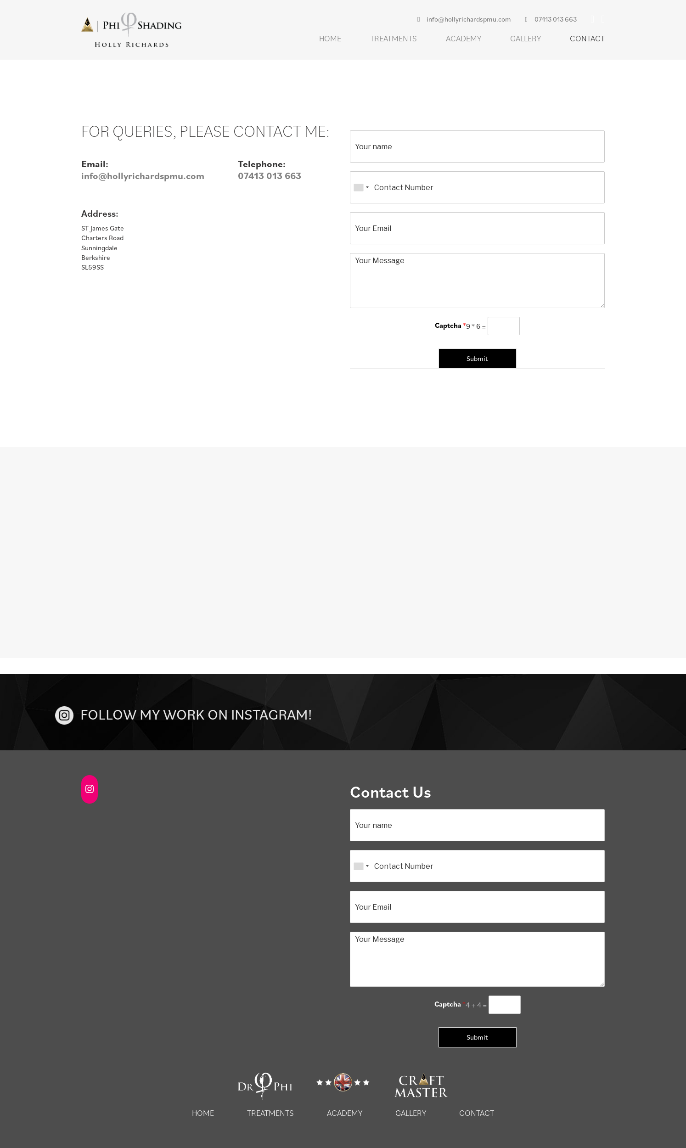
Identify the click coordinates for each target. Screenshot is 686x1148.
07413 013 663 (550, 19)
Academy (463, 38)
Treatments (393, 38)
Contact (587, 38)
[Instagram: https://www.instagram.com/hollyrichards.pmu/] (89, 789)
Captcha (450, 325)
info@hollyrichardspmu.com (464, 19)
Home (330, 38)
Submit (477, 358)
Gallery (525, 38)
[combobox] (360, 187)
